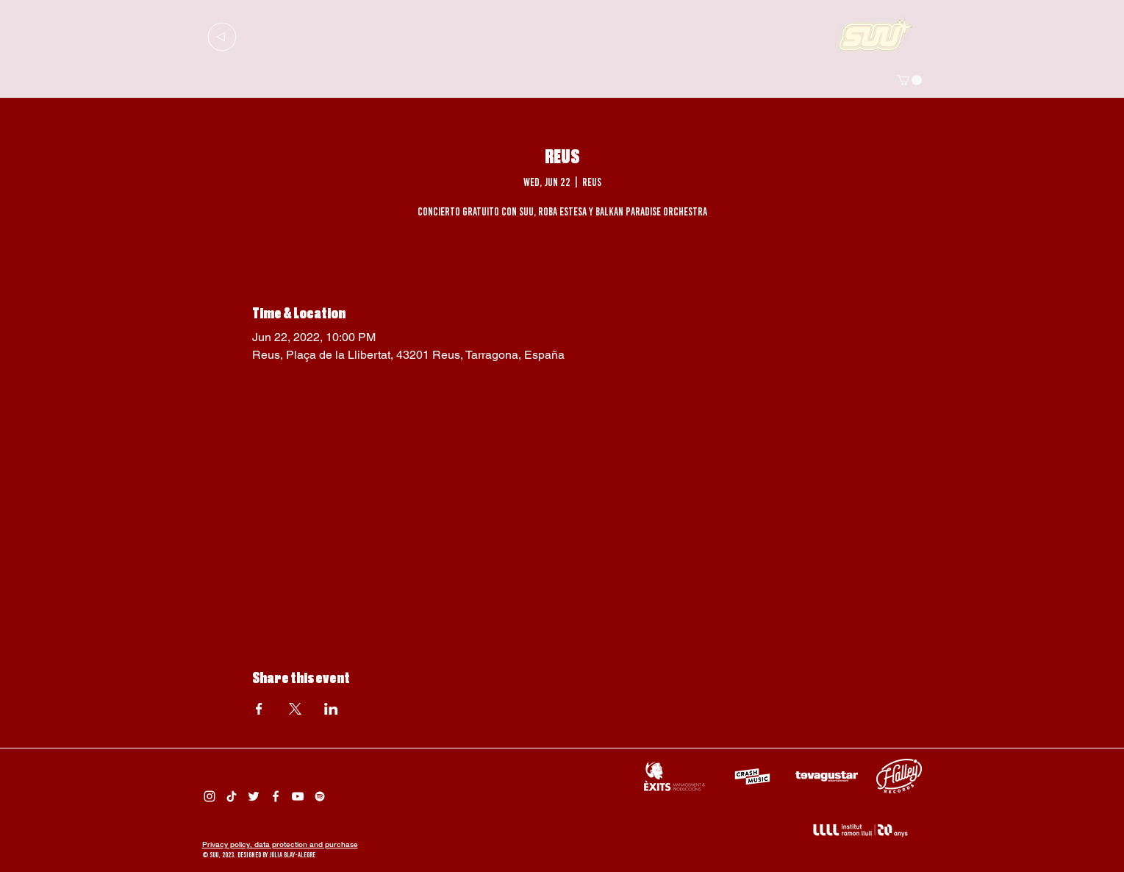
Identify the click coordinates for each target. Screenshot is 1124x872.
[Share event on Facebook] (259, 709)
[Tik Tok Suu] (231, 796)
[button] (909, 80)
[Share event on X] (295, 709)
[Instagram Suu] (209, 796)
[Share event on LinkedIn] (331, 709)
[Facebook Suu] (275, 796)
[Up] (222, 36)
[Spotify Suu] (319, 796)
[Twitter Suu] (253, 796)
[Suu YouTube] (297, 796)
